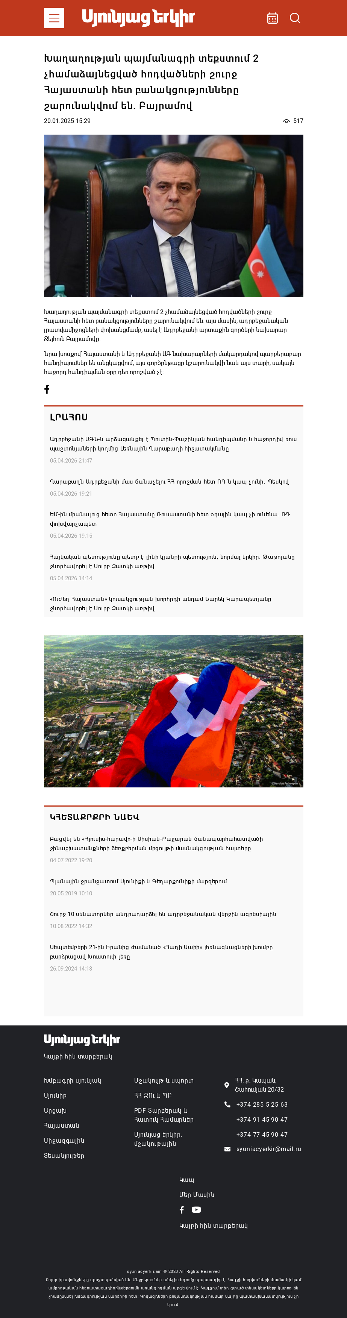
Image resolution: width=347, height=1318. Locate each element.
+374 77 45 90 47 (262, 1134)
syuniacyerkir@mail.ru (269, 1149)
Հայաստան (61, 1125)
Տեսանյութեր (64, 1155)
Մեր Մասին (197, 1194)
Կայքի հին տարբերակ (78, 1056)
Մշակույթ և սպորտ (164, 1080)
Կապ (186, 1179)
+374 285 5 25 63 (262, 1104)
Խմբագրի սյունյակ (73, 1080)
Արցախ (55, 1110)
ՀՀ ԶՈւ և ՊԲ (153, 1095)
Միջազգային (64, 1140)
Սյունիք (55, 1095)
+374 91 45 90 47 (262, 1119)
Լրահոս (69, 417)
